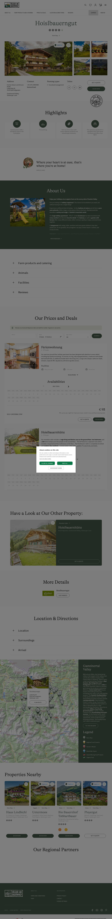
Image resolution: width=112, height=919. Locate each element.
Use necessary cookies (56, 468)
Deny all (64, 463)
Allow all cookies (47, 463)
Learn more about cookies (45, 458)
